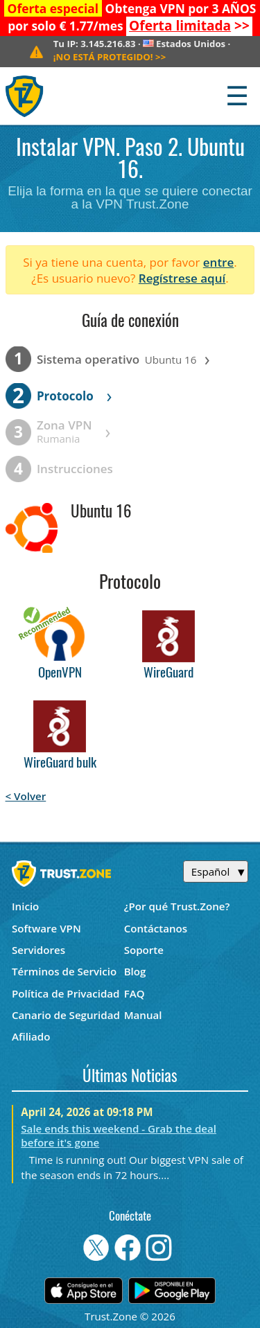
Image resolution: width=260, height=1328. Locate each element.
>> (189, 26)
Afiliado (31, 1036)
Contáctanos (156, 928)
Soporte (144, 950)
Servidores (38, 950)
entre (218, 262)
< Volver (26, 796)
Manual (143, 1015)
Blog (135, 971)
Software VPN (46, 928)
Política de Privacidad (66, 993)
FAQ (134, 993)
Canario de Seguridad (66, 1015)
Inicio (25, 906)
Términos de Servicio (64, 971)
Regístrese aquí (182, 278)
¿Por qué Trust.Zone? (177, 906)
